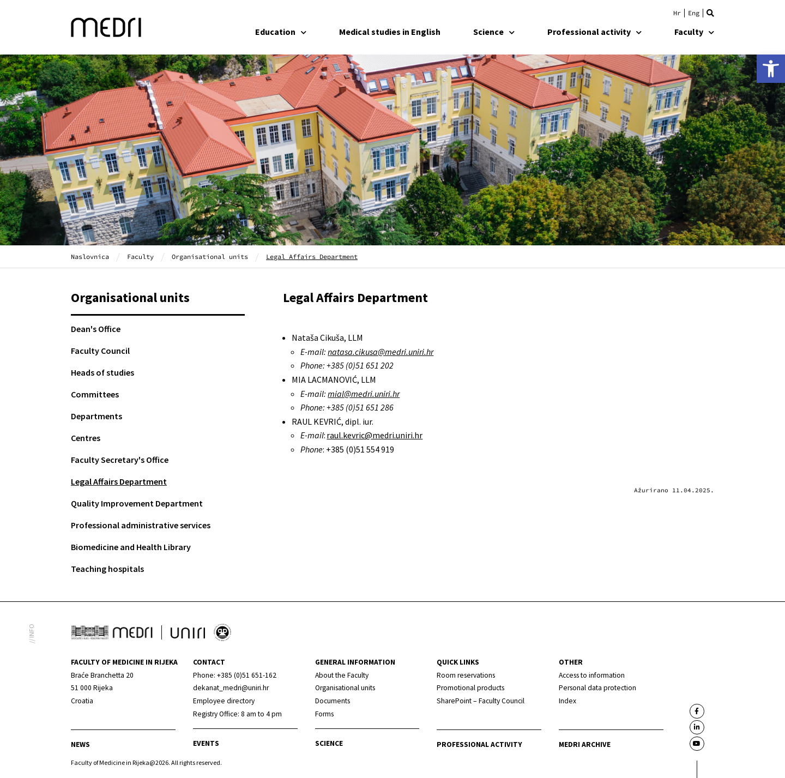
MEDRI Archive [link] (585, 744)
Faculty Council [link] (100, 350)
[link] (771, 69)
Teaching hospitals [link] (107, 568)
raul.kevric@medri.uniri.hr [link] (374, 435)
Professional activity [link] (594, 31)
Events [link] (206, 743)
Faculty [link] (694, 31)
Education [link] (280, 31)
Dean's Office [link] (95, 328)
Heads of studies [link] (102, 372)
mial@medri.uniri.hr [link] (364, 393)
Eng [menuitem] (693, 13)
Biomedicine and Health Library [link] (131, 546)
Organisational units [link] (210, 256)
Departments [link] (96, 416)
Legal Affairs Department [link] (119, 481)
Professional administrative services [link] (140, 525)
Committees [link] (95, 394)
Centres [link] (85, 437)
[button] (710, 13)
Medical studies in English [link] (389, 31)
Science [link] (494, 31)
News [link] (80, 744)
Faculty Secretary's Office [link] (119, 459)
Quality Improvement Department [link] (137, 503)
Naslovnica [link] (90, 256)
